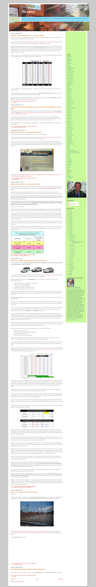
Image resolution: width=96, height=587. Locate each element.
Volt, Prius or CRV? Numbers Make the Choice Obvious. (29, 261)
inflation (68, 106)
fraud (68, 94)
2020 (69, 218)
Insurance (69, 109)
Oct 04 (72, 250)
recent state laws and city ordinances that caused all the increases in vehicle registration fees (43, 41)
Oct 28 (72, 240)
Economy (69, 78)
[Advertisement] (77, 42)
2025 (69, 209)
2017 (69, 223)
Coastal (68, 69)
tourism (68, 158)
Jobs (68, 112)
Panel (68, 124)
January (71, 269)
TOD (68, 157)
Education (69, 79)
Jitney (68, 111)
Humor (20, 564)
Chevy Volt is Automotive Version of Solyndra (50, 274)
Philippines (69, 128)
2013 (69, 230)
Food (68, 91)
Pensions (69, 127)
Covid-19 (69, 72)
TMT (68, 155)
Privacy (68, 133)
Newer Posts (13, 579)
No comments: (34, 126)
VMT (68, 171)
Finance (68, 90)
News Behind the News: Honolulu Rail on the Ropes (28, 569)
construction (16, 255)
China (68, 66)
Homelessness (70, 100)
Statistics (18, 127)
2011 (69, 233)
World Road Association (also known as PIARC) (51, 137)
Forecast (69, 93)
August (71, 257)
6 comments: (33, 101)
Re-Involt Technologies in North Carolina (49, 349)
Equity (68, 85)
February (71, 267)
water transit (69, 176)
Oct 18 (72, 245)
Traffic (22, 127)
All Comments (71, 205)
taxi (68, 148)
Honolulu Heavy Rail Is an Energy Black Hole (25, 184)
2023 (69, 213)
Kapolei (68, 115)
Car (68, 65)
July (70, 259)
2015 (69, 226)
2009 (69, 273)
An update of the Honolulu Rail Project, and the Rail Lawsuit (20, 572)
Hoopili (68, 102)
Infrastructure (69, 108)
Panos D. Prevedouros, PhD (75, 287)
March (71, 266)
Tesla (68, 154)
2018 (69, 221)
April (71, 264)
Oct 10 (72, 248)
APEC (68, 57)
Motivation (69, 121)
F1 (67, 87)
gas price (69, 96)
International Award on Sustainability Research (26, 132)
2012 (69, 232)
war (68, 174)
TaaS (68, 145)
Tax (17, 102)
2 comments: (33, 563)
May (70, 262)
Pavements (69, 125)
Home (37, 579)
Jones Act (69, 114)
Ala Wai (68, 56)
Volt (32, 487)
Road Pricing (69, 134)
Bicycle (68, 60)
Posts (69, 202)
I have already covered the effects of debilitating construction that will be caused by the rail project (29, 531)
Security (68, 137)
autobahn (69, 59)
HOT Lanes (69, 103)
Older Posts (60, 579)
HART (68, 99)
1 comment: (33, 254)
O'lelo (68, 122)
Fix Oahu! (28, 11)
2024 (69, 211)
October (71, 238)
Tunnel (68, 164)
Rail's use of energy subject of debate (48, 188)
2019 (69, 220)
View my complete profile (72, 319)
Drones (68, 76)
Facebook (69, 88)
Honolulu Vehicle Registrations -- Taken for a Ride (27, 35)
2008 (69, 274)
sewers (68, 139)
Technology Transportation (72, 152)
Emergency (69, 81)
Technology (69, 149)
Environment (19, 487)
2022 (69, 214)
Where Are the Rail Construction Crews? (24, 492)
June (71, 260)
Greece (68, 97)
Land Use (69, 117)
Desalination (69, 75)
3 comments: (34, 486)
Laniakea (69, 118)
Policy (15, 102)
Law (68, 119)
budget (68, 63)
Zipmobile (69, 177)
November (72, 236)
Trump (68, 163)
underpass (69, 170)
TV (67, 165)
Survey (68, 142)
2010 (69, 271)
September (72, 255)
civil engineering (70, 68)
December (72, 235)
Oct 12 (72, 246)
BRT (68, 62)
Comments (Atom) (20, 581)
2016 (69, 225)
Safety (68, 136)
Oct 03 (72, 251)
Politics (68, 131)
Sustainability (16, 179)
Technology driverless (71, 151)
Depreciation (69, 73)
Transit (24, 127)
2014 (69, 228)
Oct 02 (72, 253)
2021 (69, 216)
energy (20, 255)
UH (67, 169)
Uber (68, 167)
